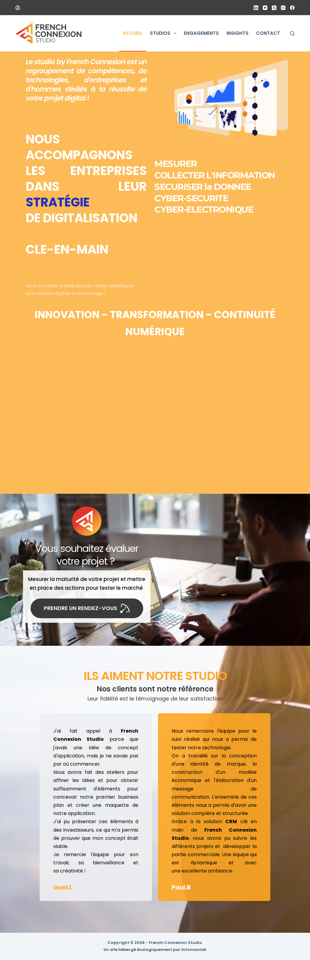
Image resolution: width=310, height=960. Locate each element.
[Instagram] (283, 7)
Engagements (201, 33)
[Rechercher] (292, 33)
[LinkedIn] (256, 7)
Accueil (132, 33)
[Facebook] (292, 7)
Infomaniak (193, 949)
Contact (268, 33)
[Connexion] (17, 7)
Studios (164, 33)
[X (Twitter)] (274, 7)
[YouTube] (265, 7)
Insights (237, 33)
